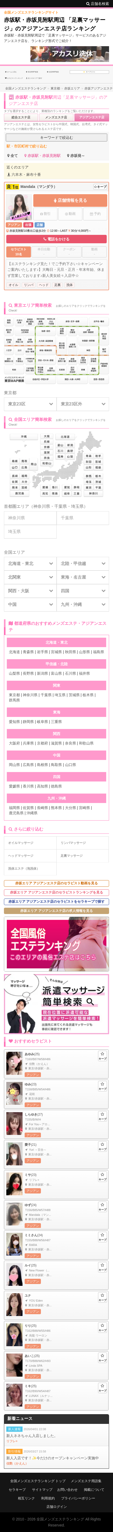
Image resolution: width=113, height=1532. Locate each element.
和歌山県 (86, 743)
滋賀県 (56, 743)
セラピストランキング (14, 78)
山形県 (84, 652)
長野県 (28, 673)
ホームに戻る (11, 72)
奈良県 (70, 743)
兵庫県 (28, 743)
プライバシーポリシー (78, 1498)
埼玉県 (77, 506)
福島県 (98, 652)
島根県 (42, 765)
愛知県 (14, 722)
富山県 (56, 673)
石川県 (70, 673)
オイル (13, 285)
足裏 (57, 285)
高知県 (42, 786)
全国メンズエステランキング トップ (38, 1481)
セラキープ (17, 1490)
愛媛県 (14, 786)
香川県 (28, 786)
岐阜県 (42, 722)
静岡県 (28, 722)
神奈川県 (41, 506)
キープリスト (89, 72)
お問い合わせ (67, 1490)
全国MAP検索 (53, 72)
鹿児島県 (16, 813)
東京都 (10, 392)
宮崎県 (84, 808)
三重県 (56, 722)
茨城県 (74, 695)
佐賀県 (28, 808)
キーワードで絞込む (56, 137)
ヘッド (44, 285)
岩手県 (42, 652)
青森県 (28, 652)
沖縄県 (31, 813)
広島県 (28, 765)
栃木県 (88, 695)
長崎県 (42, 808)
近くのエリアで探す (34, 78)
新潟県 (42, 673)
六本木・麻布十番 (24, 174)
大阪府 (14, 743)
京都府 (42, 743)
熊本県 (56, 808)
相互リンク (26, 1498)
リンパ (28, 285)
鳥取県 (56, 765)
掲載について (94, 1490)
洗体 (69, 285)
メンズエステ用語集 (86, 1481)
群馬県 (14, 700)
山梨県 (14, 673)
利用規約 (48, 1498)
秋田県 (70, 652)
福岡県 (14, 808)
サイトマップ (42, 1490)
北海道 (14, 652)
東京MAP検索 (32, 72)
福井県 (84, 673)
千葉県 (60, 506)
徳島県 (56, 786)
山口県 (70, 765)
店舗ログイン (56, 1507)
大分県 (70, 808)
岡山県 (14, 765)
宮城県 (56, 652)
